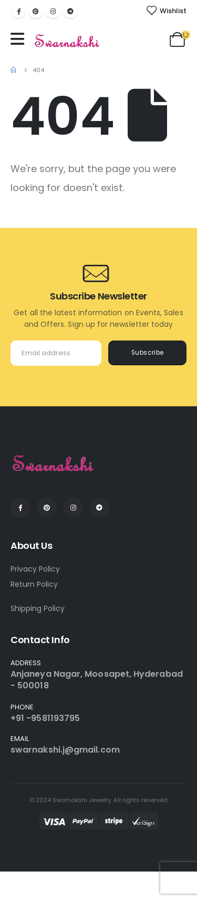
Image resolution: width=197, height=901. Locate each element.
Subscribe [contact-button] (147, 352)
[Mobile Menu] (20, 39)
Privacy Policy (35, 569)
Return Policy (34, 584)
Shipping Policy (38, 608)
